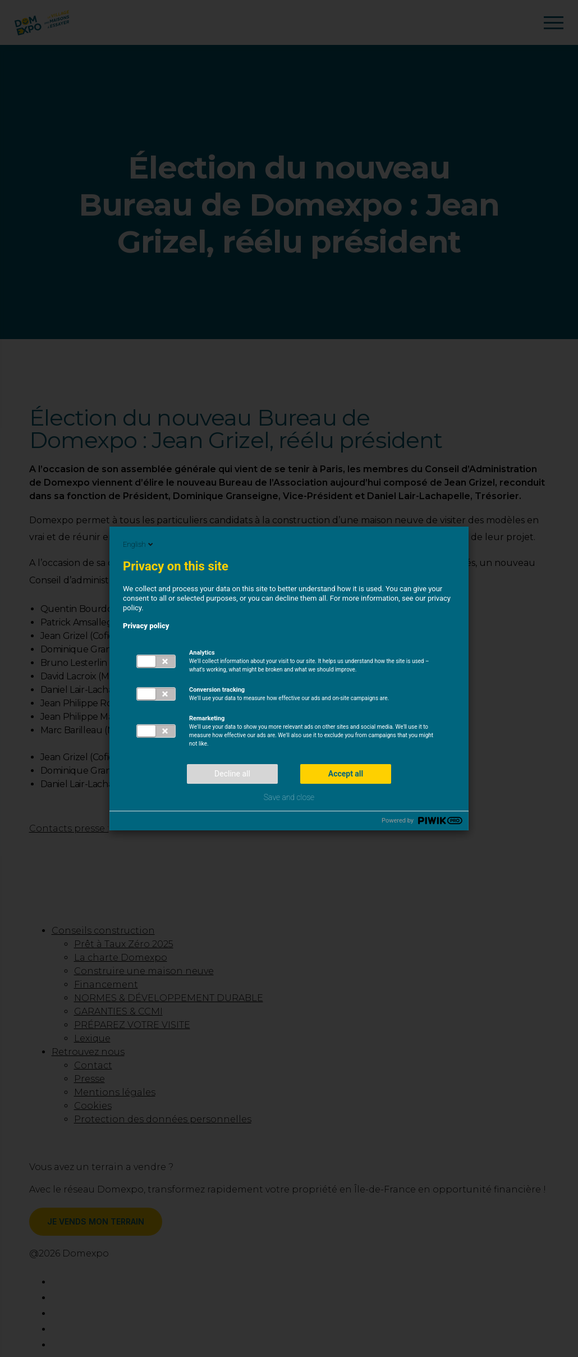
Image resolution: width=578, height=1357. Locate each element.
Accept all (346, 773)
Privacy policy (146, 626)
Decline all (232, 773)
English (139, 544)
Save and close (289, 797)
